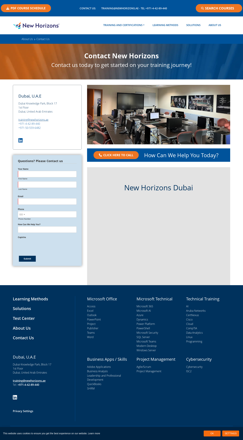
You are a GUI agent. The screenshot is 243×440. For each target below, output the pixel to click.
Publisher (92, 328)
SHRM (91, 388)
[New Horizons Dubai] (36, 25)
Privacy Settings (23, 411)
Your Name (23, 169)
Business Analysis (97, 371)
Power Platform (146, 324)
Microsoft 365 (145, 306)
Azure (140, 315)
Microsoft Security (147, 333)
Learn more (94, 433)
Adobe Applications (99, 367)
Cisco (189, 320)
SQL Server (143, 337)
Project (91, 324)
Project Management (149, 371)
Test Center (24, 318)
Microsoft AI (144, 311)
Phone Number (24, 219)
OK (212, 433)
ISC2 (189, 371)
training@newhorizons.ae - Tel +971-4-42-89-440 (134, 8)
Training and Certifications (122, 25)
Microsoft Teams (146, 341)
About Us (215, 25)
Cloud (189, 324)
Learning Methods (165, 25)
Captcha (22, 237)
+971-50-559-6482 (29, 128)
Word (90, 337)
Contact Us (23, 337)
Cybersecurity (194, 367)
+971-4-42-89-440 (29, 124)
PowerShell (143, 328)
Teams (91, 333)
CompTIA (191, 328)
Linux (189, 337)
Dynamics (142, 320)
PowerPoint (94, 320)
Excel (90, 311)
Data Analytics (194, 333)
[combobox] (22, 214)
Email (20, 196)
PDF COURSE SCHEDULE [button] (26, 8)
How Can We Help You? (29, 224)
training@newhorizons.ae (33, 120)
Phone (21, 209)
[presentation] (43, 246)
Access (91, 306)
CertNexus (192, 315)
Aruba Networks (196, 311)
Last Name (22, 189)
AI (187, 306)
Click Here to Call (116, 155)
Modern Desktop (147, 346)
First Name (22, 179)
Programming (194, 341)
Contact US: (88, 8)
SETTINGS (231, 433)
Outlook (92, 315)
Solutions (193, 25)
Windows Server (146, 350)
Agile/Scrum (144, 367)
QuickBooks (94, 384)
